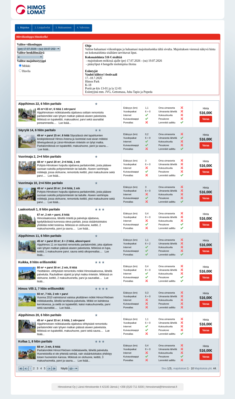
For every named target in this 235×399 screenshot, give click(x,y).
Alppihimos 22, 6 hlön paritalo (39, 103)
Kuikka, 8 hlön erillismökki (37, 262)
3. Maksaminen (64, 27)
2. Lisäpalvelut (42, 27)
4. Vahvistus (83, 27)
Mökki (26, 66)
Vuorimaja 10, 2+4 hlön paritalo (40, 183)
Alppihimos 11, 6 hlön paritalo (39, 235)
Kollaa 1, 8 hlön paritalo (35, 341)
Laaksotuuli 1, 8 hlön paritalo (39, 209)
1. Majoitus (23, 27)
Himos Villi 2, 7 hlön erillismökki (41, 288)
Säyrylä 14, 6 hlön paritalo (37, 130)
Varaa (205, 119)
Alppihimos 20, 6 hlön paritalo (39, 315)
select (58, 48)
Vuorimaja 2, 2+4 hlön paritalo (39, 156)
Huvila (26, 71)
